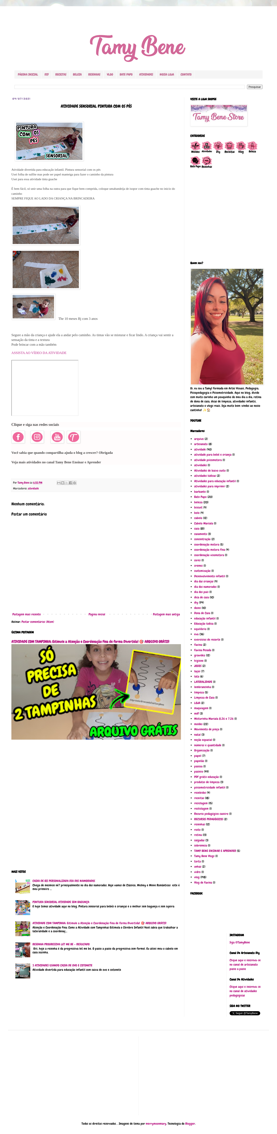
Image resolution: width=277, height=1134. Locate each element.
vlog (197, 877)
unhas (197, 867)
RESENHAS (94, 74)
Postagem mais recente (26, 614)
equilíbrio (200, 629)
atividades (200, 465)
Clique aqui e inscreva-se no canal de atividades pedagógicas (245, 991)
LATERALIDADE (203, 682)
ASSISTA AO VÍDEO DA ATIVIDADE (38, 353)
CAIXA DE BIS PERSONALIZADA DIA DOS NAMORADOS (64, 881)
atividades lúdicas (205, 476)
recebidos (200, 793)
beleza (198, 502)
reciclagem (201, 803)
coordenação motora (206, 544)
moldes (198, 724)
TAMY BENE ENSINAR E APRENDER (215, 851)
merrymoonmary (156, 1124)
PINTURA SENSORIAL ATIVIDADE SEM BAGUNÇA (61, 902)
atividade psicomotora (208, 460)
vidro (197, 872)
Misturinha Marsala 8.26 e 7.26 (214, 719)
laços (197, 671)
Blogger (190, 1124)
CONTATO (186, 74)
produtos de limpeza (206, 782)
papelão (199, 761)
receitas (199, 798)
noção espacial (203, 740)
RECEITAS (60, 74)
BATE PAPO (126, 74)
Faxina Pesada (202, 650)
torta (197, 861)
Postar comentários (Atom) (38, 622)
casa (196, 529)
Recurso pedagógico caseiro (211, 814)
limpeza (199, 692)
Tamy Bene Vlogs (204, 856)
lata (196, 676)
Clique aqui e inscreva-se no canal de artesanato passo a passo (245, 964)
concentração (202, 539)
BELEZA (77, 74)
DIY (47, 74)
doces (197, 608)
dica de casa (201, 597)
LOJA (197, 703)
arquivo (199, 439)
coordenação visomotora (209, 555)
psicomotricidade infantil (209, 787)
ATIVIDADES (146, 74)
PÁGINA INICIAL (28, 74)
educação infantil (205, 618)
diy (196, 602)
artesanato (201, 444)
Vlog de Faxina (203, 882)
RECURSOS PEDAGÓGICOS (208, 819)
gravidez (199, 655)
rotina (198, 835)
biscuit (198, 507)
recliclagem (201, 809)
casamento (200, 534)
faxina (198, 645)
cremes (198, 566)
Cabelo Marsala (203, 523)
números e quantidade (207, 745)
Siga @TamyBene (240, 942)
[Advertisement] (96, 807)
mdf (196, 713)
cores (197, 560)
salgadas (199, 840)
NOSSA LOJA (167, 74)
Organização (202, 750)
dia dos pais (201, 592)
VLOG (110, 74)
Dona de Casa (202, 613)
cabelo (198, 518)
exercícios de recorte (207, 640)
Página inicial (97, 614)
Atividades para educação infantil (215, 481)
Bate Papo (200, 497)
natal (197, 735)
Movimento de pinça (206, 729)
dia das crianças (203, 581)
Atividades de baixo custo (210, 471)
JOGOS (197, 666)
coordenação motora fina (209, 550)
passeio (198, 771)
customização (202, 571)
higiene (199, 661)
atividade (33, 488)
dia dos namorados (205, 587)
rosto (197, 830)
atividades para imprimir (209, 486)
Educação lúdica (203, 624)
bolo (197, 513)
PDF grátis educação (206, 777)
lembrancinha (202, 687)
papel (197, 756)
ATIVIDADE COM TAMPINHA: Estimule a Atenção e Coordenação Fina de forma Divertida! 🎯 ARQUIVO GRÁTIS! (90, 641)
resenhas (199, 824)
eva (196, 634)
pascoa (198, 766)
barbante (200, 492)
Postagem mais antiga (166, 614)
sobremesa (200, 845)
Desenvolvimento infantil (209, 576)
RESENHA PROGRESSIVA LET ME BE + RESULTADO (61, 944)
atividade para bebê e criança (212, 455)
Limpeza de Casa (204, 698)
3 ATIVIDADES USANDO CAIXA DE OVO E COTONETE (62, 965)
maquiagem (201, 708)
